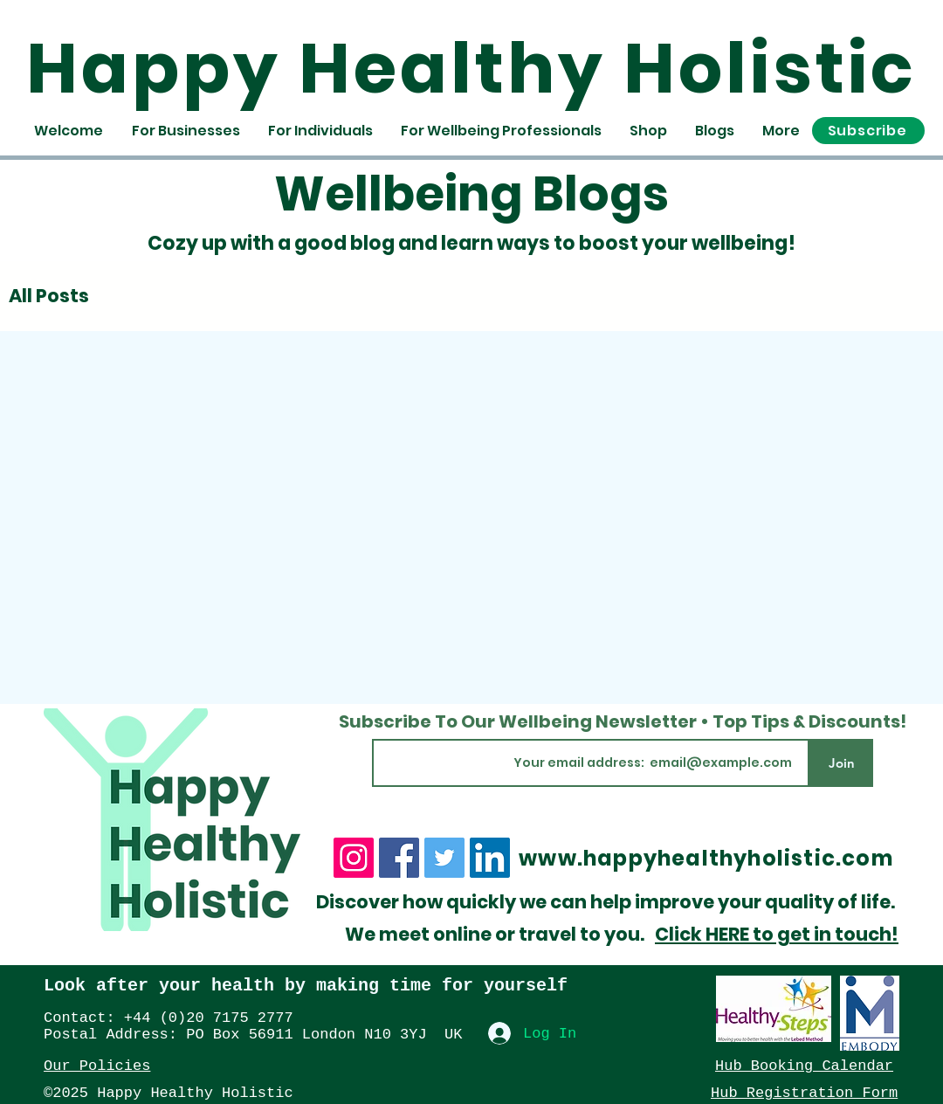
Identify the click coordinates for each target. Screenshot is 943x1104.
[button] (868, 130)
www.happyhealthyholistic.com (706, 858)
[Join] (841, 763)
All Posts (49, 296)
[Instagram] (354, 858)
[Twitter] (444, 858)
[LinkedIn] (490, 858)
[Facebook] (399, 858)
